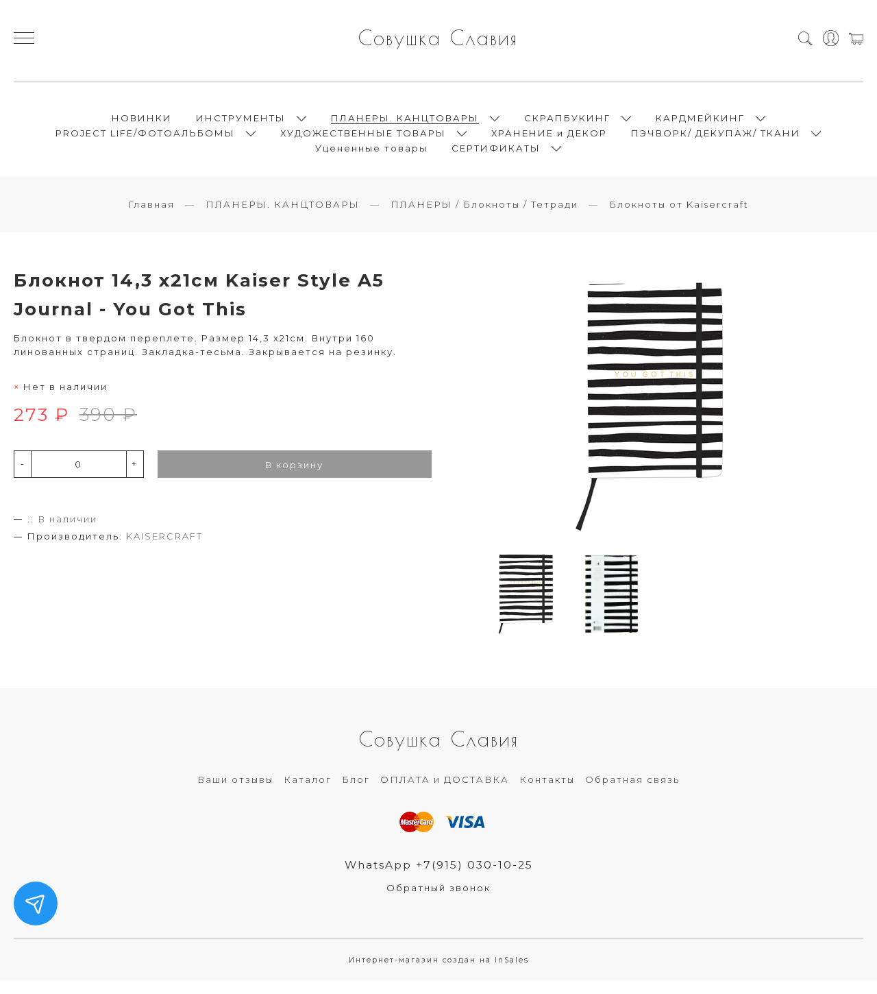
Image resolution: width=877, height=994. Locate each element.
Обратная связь (632, 791)
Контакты (547, 791)
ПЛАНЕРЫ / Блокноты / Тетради (484, 215)
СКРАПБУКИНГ (567, 123)
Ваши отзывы (235, 791)
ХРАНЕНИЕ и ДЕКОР (549, 138)
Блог (356, 791)
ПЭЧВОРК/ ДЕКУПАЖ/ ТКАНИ (715, 138)
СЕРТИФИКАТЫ (496, 153)
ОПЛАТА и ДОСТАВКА (444, 791)
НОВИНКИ (142, 123)
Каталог (308, 791)
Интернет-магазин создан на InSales (439, 973)
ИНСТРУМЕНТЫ (241, 123)
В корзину (294, 476)
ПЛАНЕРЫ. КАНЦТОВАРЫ (405, 123)
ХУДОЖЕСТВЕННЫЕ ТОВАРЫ (363, 138)
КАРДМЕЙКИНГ (700, 123)
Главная (151, 215)
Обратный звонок (438, 900)
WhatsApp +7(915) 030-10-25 (438, 877)
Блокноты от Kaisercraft (679, 215)
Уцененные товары (371, 153)
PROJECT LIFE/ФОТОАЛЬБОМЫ (145, 138)
